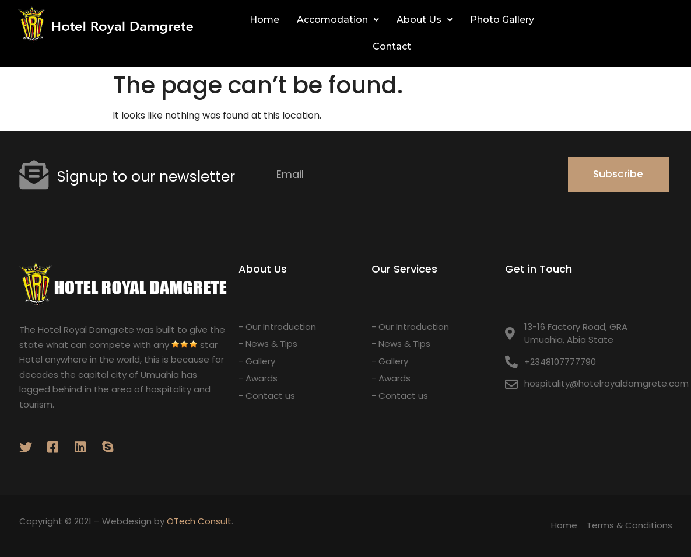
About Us (425, 19)
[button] (661, 34)
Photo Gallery (502, 19)
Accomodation (338, 19)
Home (264, 19)
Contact (392, 46)
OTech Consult (199, 521)
